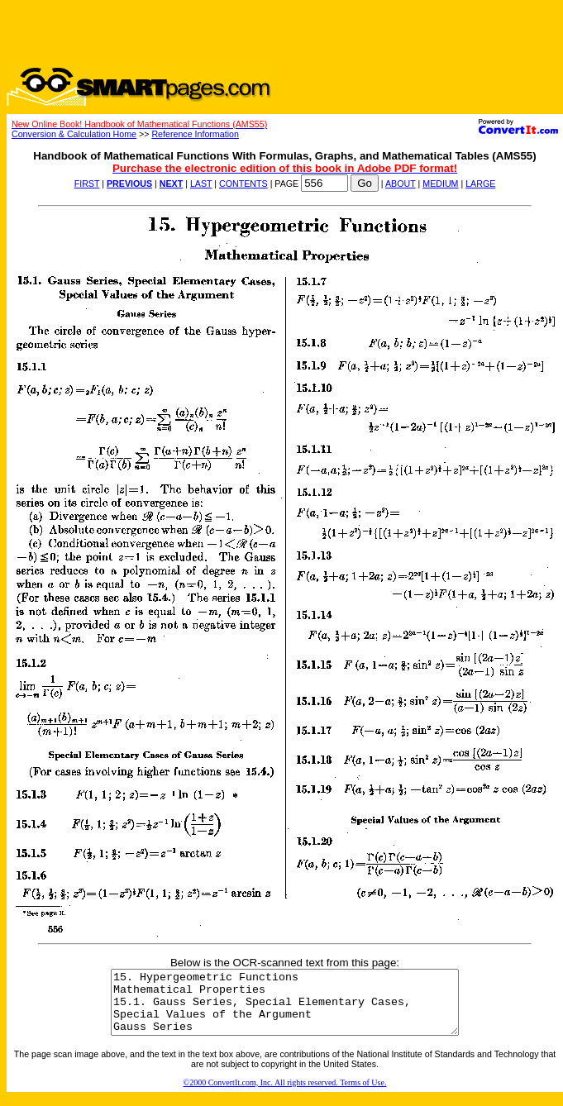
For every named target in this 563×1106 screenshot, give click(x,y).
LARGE (480, 183)
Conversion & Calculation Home (74, 134)
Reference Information (194, 134)
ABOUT (400, 183)
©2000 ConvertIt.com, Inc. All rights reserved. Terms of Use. (285, 1094)
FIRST (87, 183)
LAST (201, 183)
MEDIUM (440, 183)
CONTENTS (243, 183)
